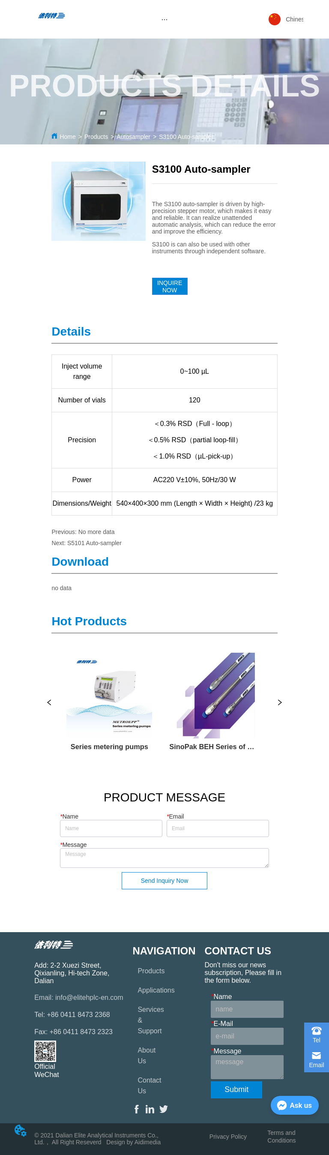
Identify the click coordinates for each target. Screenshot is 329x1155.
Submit (236, 1089)
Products (96, 136)
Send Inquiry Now (164, 880)
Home (67, 136)
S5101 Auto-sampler (94, 543)
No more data (96, 531)
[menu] (165, 19)
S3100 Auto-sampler (186, 136)
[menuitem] (165, 19)
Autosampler (133, 136)
